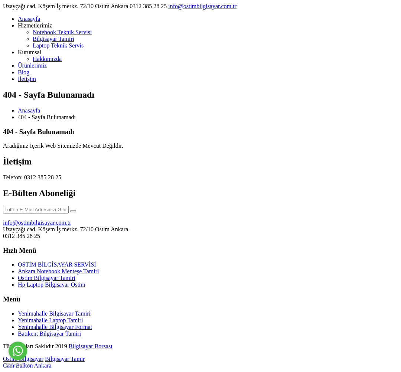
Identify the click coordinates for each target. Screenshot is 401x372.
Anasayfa (29, 19)
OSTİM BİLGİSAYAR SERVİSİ (57, 264)
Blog (23, 72)
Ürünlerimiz (32, 65)
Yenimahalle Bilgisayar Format (55, 327)
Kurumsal (29, 52)
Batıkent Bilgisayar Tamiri (49, 333)
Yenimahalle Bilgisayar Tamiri (54, 313)
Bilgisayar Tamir (65, 359)
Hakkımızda (47, 59)
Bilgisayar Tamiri (53, 39)
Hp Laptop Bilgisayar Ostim (51, 284)
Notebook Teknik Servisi (62, 32)
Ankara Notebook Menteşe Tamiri (58, 271)
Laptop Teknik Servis (58, 45)
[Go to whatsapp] (18, 351)
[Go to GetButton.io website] (18, 365)
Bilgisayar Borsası (91, 346)
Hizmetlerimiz (35, 25)
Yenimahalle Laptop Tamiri (50, 320)
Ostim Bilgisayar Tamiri (46, 278)
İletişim (27, 79)
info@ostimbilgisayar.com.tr (202, 6)
